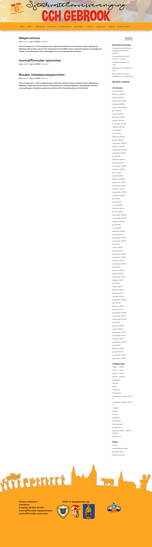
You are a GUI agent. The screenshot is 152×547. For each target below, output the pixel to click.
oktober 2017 (118, 280)
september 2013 (119, 358)
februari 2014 (118, 348)
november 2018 (119, 257)
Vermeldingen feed (120, 448)
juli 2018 (116, 267)
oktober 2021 (118, 189)
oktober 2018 (118, 260)
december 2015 (119, 313)
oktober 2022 (118, 169)
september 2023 (119, 150)
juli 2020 (116, 225)
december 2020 (119, 215)
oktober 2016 (118, 296)
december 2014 (119, 332)
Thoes (22, 26)
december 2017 (119, 277)
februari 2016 (118, 306)
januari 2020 (118, 234)
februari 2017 (118, 290)
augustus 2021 (118, 195)
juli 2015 (116, 322)
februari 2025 (118, 117)
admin (25, 41)
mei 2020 (116, 228)
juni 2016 (116, 303)
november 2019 (119, 241)
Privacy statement (28, 501)
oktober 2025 (118, 104)
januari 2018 (117, 273)
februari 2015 (118, 326)
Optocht (45, 41)
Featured (116, 390)
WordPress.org (118, 455)
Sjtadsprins (40, 26)
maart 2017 (117, 286)
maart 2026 (117, 91)
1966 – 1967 (118, 370)
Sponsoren (101, 26)
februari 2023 (118, 159)
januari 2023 (118, 163)
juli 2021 (116, 198)
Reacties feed (118, 451)
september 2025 (119, 107)
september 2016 (119, 300)
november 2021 (119, 185)
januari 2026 (118, 97)
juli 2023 (116, 156)
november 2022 (119, 166)
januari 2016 (117, 309)
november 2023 (119, 143)
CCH (29, 26)
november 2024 (119, 124)
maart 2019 (117, 247)
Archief (115, 383)
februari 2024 (118, 137)
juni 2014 (116, 345)
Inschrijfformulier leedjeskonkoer (35, 510)
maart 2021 (117, 205)
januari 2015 (117, 329)
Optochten (78, 26)
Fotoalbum (116, 393)
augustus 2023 (119, 153)
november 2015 (119, 316)
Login (114, 445)
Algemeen (116, 380)
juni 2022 (116, 172)
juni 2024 (116, 130)
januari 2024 (118, 140)
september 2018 (119, 264)
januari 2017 (117, 293)
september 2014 (119, 342)
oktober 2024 (118, 127)
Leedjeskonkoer (65, 26)
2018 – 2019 (118, 373)
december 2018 (119, 254)
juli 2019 (116, 244)
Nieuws (115, 414)
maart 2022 (117, 176)
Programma (52, 26)
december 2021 (119, 182)
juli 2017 (116, 283)
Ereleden (111, 26)
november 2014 (119, 335)
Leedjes (115, 408)
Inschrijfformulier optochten (40, 60)
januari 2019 (117, 251)
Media (89, 26)
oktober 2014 (118, 339)
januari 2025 (118, 120)
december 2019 (119, 238)
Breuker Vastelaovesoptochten (42, 74)
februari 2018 (118, 270)
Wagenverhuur (29, 38)
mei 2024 (116, 133)
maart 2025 (117, 114)
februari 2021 (118, 208)
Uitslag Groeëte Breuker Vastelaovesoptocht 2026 (122, 50)
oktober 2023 (118, 146)
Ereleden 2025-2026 (31, 507)
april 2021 (116, 202)
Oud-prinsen (117, 424)
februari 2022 (118, 179)
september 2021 (119, 192)
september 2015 (119, 319)
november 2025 (119, 101)
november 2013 (119, 355)
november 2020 (119, 218)
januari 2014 (117, 352)
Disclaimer (24, 504)
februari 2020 (118, 231)
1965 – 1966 (118, 367)
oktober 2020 (118, 221)
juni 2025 (116, 110)
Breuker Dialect (124, 26)
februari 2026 (118, 94)
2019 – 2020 (118, 377)
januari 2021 (117, 211)
